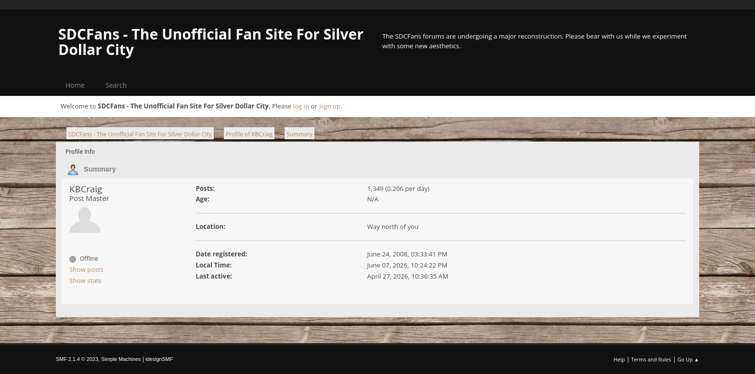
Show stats (85, 280)
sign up (329, 106)
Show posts (86, 269)
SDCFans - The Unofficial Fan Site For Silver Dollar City (211, 41)
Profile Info (80, 151)
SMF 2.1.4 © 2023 (77, 359)
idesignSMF (159, 359)
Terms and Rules (651, 359)
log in (301, 106)
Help (619, 359)
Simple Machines (121, 359)
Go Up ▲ (688, 359)
